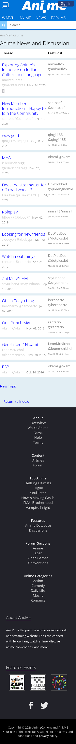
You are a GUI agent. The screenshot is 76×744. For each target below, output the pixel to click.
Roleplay (10, 212)
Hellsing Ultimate (38, 483)
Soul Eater (38, 492)
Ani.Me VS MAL (15, 278)
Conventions (38, 562)
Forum (38, 465)
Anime (25, 17)
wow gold (10, 135)
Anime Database (38, 525)
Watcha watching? (18, 256)
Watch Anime (38, 427)
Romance (38, 600)
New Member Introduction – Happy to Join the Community (24, 108)
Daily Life (38, 590)
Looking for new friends (23, 234)
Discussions (38, 530)
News (41, 17)
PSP (5, 367)
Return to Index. (16, 401)
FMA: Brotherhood (38, 502)
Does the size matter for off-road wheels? (24, 187)
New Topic (8, 386)
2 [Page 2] (3, 91)
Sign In (66, 3)
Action (38, 580)
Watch (8, 17)
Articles (38, 460)
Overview (38, 422)
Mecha (38, 595)
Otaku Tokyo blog (18, 300)
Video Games (38, 558)
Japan (38, 553)
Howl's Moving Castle (38, 497)
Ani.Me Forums (11, 35)
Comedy (38, 585)
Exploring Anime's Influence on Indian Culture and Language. (22, 69)
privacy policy (48, 736)
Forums (58, 17)
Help (38, 437)
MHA (6, 157)
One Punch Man (17, 323)
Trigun (38, 488)
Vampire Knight (38, 507)
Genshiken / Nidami (20, 344)
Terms (38, 442)
